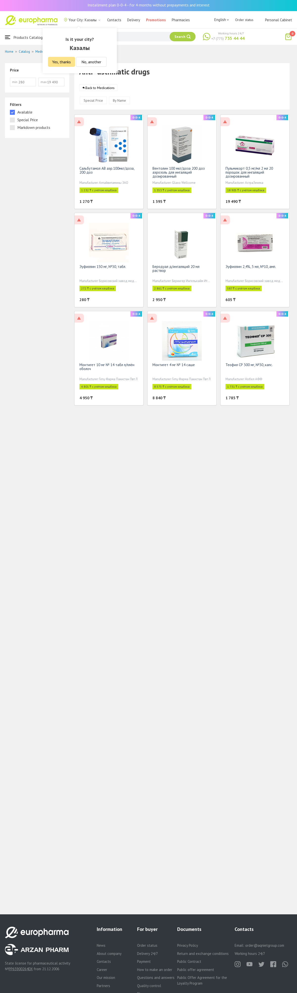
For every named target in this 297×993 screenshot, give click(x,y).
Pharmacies (181, 20)
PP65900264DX (21, 969)
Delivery (133, 20)
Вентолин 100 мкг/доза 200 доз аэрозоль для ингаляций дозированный (178, 173)
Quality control (149, 985)
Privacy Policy (187, 945)
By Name (119, 101)
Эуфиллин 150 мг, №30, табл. (102, 267)
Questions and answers (155, 977)
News (101, 945)
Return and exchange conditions (203, 953)
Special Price (93, 101)
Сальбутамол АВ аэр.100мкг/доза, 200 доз (106, 171)
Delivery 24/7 (147, 953)
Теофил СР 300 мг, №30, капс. (249, 365)
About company (109, 953)
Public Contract (189, 961)
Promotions (156, 20)
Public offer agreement (195, 969)
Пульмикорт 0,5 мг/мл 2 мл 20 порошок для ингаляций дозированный (249, 173)
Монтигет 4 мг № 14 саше (173, 365)
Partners (103, 985)
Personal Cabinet (278, 20)
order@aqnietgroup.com (264, 945)
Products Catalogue (26, 37)
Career (102, 969)
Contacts (114, 20)
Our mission (106, 977)
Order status (244, 20)
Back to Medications (100, 89)
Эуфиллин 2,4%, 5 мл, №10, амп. (250, 267)
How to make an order (154, 969)
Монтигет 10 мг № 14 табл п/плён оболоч (106, 367)
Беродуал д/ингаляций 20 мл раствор (175, 269)
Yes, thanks (61, 61)
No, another (91, 61)
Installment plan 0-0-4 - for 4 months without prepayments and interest (149, 4)
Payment (144, 961)
